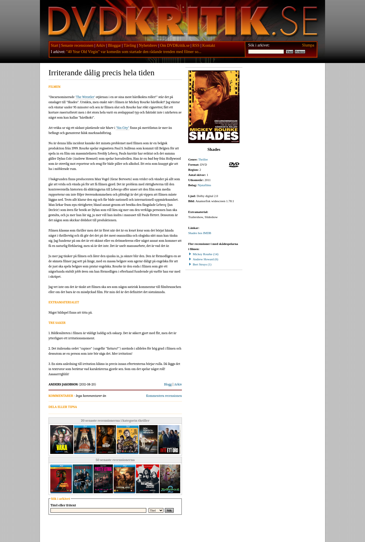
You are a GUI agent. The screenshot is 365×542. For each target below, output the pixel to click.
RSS (196, 45)
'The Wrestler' (85, 97)
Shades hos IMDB (199, 233)
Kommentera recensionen (164, 396)
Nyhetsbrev (148, 45)
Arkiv (100, 45)
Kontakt (208, 45)
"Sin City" (122, 128)
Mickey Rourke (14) (203, 254)
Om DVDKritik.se (174, 45)
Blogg (168, 384)
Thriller (203, 159)
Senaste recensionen (77, 45)
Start (54, 45)
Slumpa (308, 45)
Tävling (130, 45)
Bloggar (114, 45)
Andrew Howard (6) (203, 259)
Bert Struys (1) (199, 264)
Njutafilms (204, 185)
